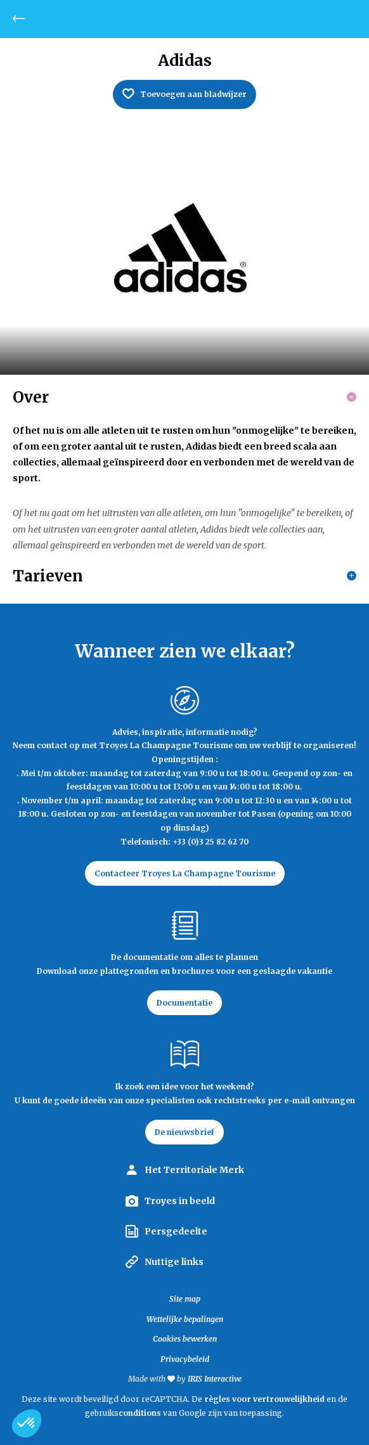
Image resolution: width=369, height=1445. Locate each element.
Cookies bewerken (185, 1339)
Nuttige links (174, 1261)
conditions (141, 1413)
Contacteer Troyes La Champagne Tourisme (184, 873)
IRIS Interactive (215, 1378)
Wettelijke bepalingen (184, 1319)
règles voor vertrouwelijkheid (264, 1399)
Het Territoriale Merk (194, 1170)
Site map (184, 1299)
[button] (26, 1423)
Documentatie (184, 1003)
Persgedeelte (176, 1231)
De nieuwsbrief (184, 1132)
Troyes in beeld (180, 1201)
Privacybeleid (184, 1359)
